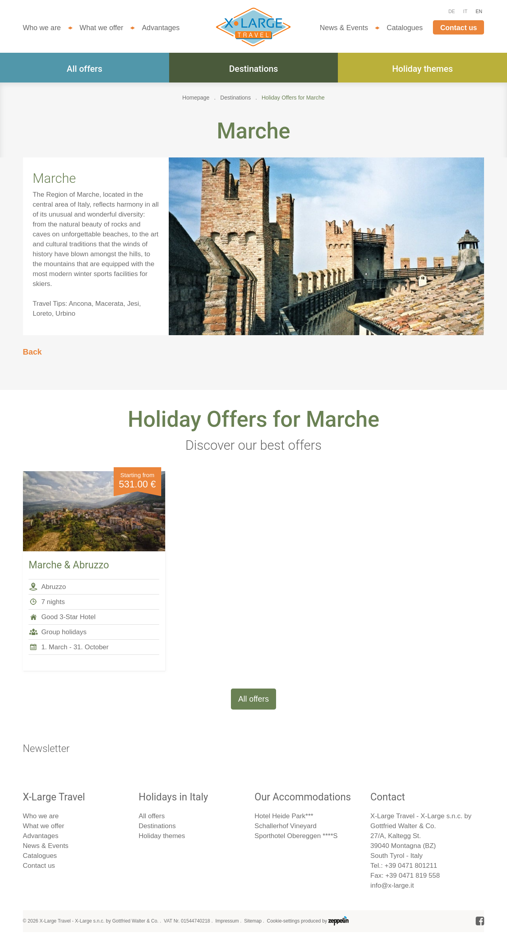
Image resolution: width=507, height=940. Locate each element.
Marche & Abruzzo (69, 565)
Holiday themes (422, 69)
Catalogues (405, 28)
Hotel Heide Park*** (284, 816)
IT (465, 11)
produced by (325, 921)
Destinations (253, 69)
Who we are (42, 28)
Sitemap (252, 921)
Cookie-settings (283, 921)
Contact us (458, 28)
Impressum (227, 921)
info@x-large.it (392, 885)
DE (451, 11)
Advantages (160, 28)
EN (479, 11)
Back (32, 351)
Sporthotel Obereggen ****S (296, 836)
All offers (84, 69)
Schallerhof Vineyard (286, 826)
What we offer (102, 28)
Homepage (196, 97)
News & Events (344, 28)
